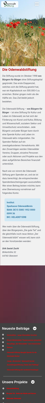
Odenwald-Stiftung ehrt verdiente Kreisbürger (22, 370)
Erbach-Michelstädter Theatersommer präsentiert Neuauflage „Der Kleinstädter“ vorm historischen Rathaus (24, 343)
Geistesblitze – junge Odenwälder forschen (22, 335)
